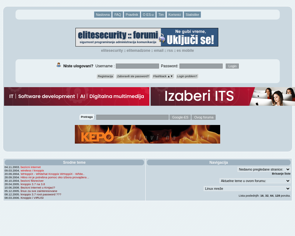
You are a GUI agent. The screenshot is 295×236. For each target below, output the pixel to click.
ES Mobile (185, 50)
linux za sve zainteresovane (38, 191)
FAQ (117, 14)
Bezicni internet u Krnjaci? (37, 187)
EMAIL (159, 50)
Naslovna (103, 14)
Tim (161, 14)
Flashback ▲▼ (163, 76)
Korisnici (175, 14)
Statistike (192, 14)
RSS (170, 50)
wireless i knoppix (32, 170)
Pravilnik (132, 14)
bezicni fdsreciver (31, 180)
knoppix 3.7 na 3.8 (32, 184)
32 (267, 195)
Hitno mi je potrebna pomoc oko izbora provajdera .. (54, 177)
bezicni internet (30, 167)
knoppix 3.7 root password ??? (40, 194)
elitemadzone (138, 50)
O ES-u (148, 14)
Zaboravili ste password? (133, 76)
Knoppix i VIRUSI (31, 197)
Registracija (105, 76)
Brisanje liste (281, 173)
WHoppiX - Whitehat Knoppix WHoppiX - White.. (52, 174)
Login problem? (187, 76)
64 (272, 195)
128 (277, 195)
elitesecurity (112, 50)
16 (262, 195)
